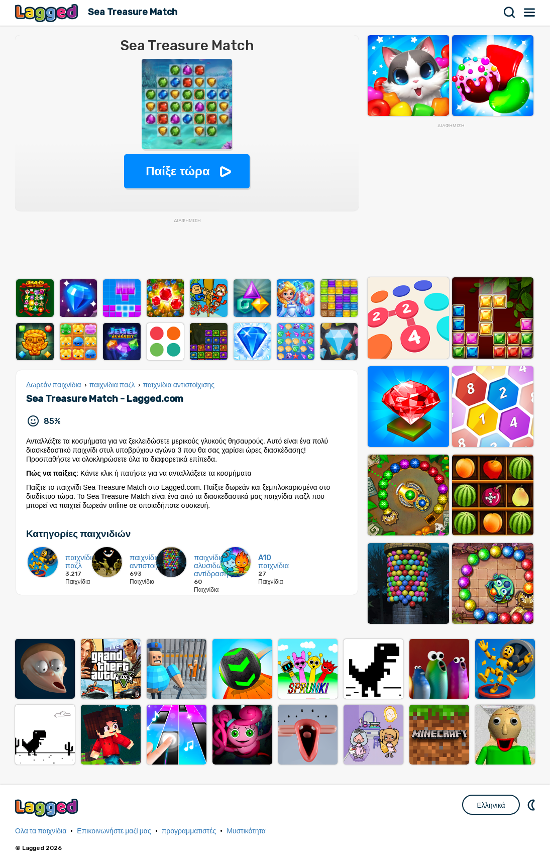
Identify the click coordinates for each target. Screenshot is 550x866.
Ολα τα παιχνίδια (40, 831)
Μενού (530, 12)
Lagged (47, 13)
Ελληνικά (491, 805)
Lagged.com (47, 807)
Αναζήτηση (510, 12)
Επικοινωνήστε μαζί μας (114, 831)
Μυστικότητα (246, 831)
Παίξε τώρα (177, 171)
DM (532, 805)
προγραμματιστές (189, 831)
